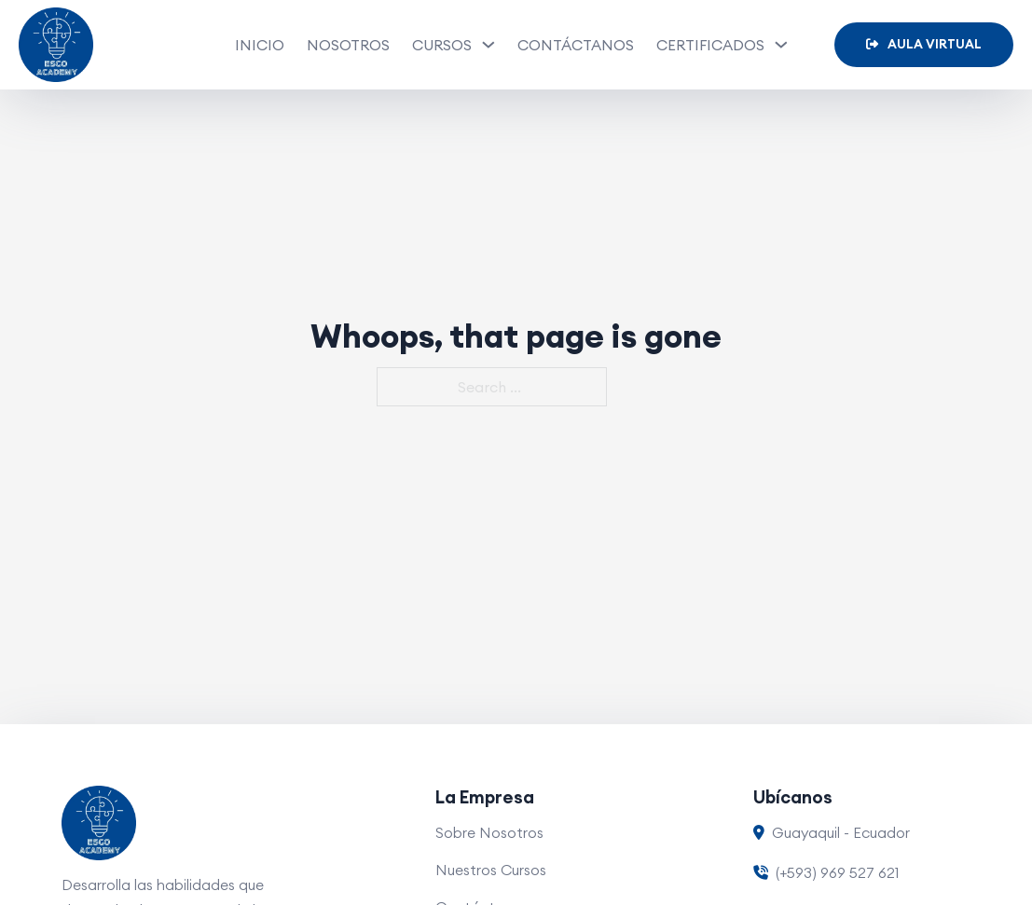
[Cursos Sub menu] (488, 44)
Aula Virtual (924, 44)
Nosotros (348, 44)
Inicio (259, 44)
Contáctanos (575, 44)
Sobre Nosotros (489, 832)
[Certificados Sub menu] (781, 44)
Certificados (710, 44)
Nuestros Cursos (490, 869)
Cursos (442, 44)
